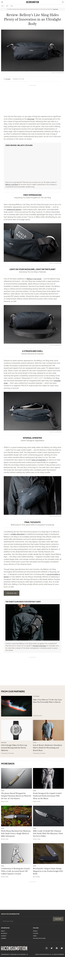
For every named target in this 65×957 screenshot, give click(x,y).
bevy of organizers (39, 460)
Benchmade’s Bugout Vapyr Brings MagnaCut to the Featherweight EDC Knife (48, 871)
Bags (12, 5)
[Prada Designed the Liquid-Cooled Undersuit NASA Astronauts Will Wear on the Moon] (48, 778)
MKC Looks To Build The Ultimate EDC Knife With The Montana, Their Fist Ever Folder (48, 833)
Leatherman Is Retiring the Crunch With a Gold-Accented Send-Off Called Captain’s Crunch (15, 871)
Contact (3, 936)
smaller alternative (18, 534)
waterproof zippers (14, 209)
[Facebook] (57, 948)
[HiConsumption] (32, 2)
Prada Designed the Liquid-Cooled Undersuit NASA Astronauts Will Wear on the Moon (47, 795)
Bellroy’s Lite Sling (11, 184)
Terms (35, 936)
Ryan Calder (5, 801)
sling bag (30, 119)
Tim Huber (7, 79)
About (3, 931)
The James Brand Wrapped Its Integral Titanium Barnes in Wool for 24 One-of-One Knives (16, 795)
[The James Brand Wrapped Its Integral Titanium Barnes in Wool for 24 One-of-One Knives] (16, 778)
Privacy (35, 931)
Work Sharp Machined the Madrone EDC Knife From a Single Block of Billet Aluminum (16, 833)
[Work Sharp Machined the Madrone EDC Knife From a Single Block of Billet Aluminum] (16, 816)
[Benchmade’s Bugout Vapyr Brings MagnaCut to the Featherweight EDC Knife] (48, 853)
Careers (3, 938)
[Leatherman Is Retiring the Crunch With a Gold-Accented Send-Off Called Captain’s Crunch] (16, 853)
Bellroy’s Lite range (34, 279)
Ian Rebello (37, 876)
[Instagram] (46, 948)
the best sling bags (39, 646)
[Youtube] (62, 948)
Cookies (35, 933)
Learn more (55, 9)
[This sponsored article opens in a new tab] (16, 706)
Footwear (36, 696)
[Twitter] (52, 948)
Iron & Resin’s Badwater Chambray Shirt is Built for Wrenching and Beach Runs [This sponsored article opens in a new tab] (47, 747)
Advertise (4, 933)
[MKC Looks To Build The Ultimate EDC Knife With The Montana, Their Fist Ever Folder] (48, 816)
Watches (3, 742)
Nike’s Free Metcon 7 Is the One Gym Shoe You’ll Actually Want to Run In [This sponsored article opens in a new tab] (47, 701)
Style (34, 742)
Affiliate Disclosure (39, 938)
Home (2, 5)
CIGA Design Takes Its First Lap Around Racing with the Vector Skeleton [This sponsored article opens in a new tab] (14, 747)
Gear (7, 5)
